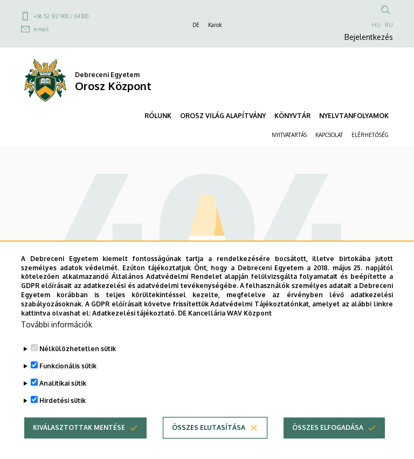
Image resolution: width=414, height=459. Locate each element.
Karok (215, 25)
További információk (56, 347)
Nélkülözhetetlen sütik (77, 371)
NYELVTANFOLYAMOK (354, 116)
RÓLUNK (157, 116)
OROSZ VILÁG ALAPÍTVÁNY (223, 116)
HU (376, 25)
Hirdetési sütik (62, 423)
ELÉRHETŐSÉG (370, 135)
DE (195, 25)
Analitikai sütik (62, 406)
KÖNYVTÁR (292, 116)
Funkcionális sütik (67, 389)
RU (389, 25)
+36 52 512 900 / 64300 (61, 16)
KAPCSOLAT (329, 135)
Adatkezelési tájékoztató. (134, 335)
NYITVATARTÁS (289, 135)
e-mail (41, 29)
